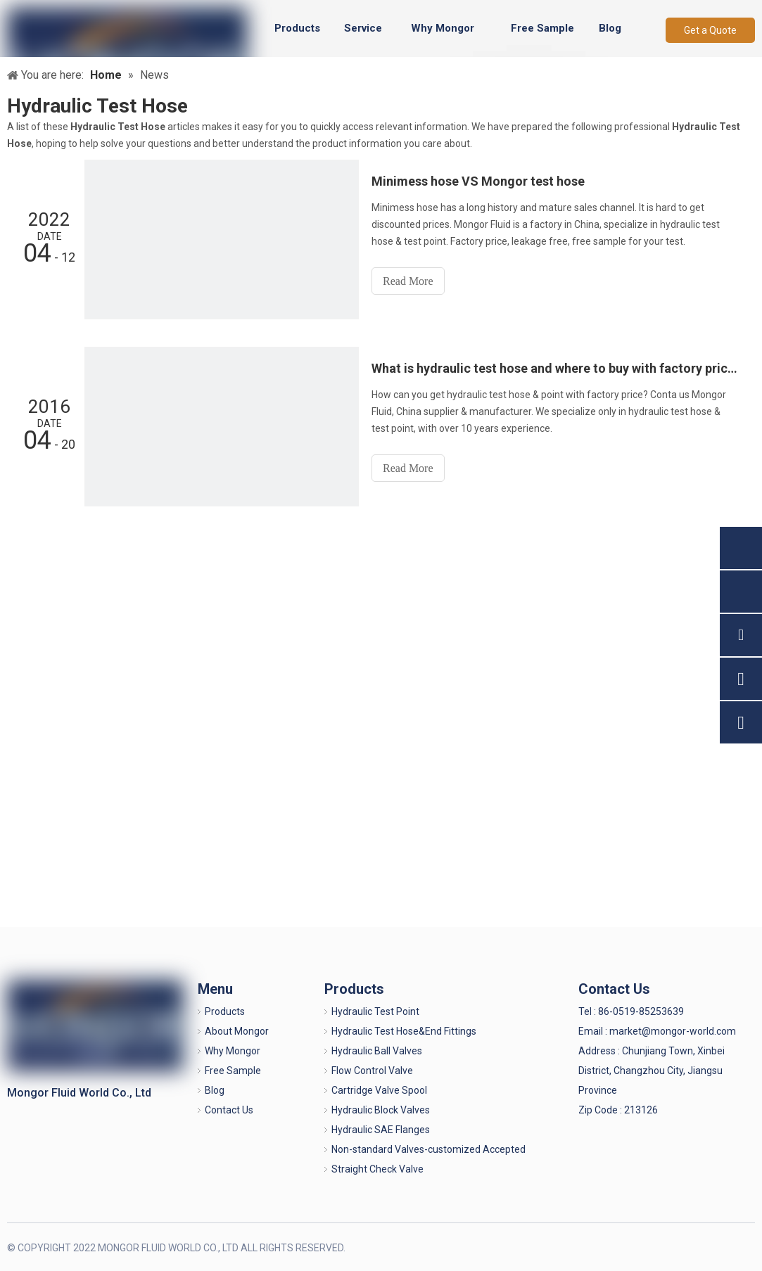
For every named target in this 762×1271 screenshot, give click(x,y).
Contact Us (229, 1110)
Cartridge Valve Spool (379, 1090)
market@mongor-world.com (672, 1031)
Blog (214, 1090)
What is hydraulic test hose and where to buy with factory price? (555, 368)
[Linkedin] (696, 1247)
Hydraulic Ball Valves (376, 1050)
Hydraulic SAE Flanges (380, 1129)
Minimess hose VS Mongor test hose (478, 181)
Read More (408, 281)
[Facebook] (673, 1247)
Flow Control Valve (372, 1070)
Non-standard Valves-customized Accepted (428, 1149)
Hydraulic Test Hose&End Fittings (403, 1031)
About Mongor (237, 1031)
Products (225, 1011)
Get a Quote (710, 30)
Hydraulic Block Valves (380, 1110)
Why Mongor (232, 1050)
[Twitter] (719, 1247)
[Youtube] (742, 1247)
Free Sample (233, 1070)
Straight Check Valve (377, 1169)
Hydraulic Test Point (375, 1011)
